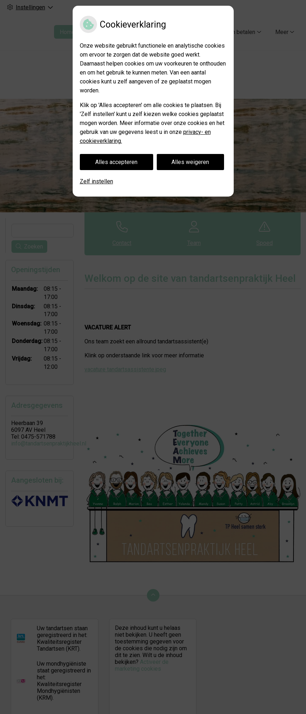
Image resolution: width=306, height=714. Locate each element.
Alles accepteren (116, 162)
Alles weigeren (190, 162)
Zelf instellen (96, 181)
